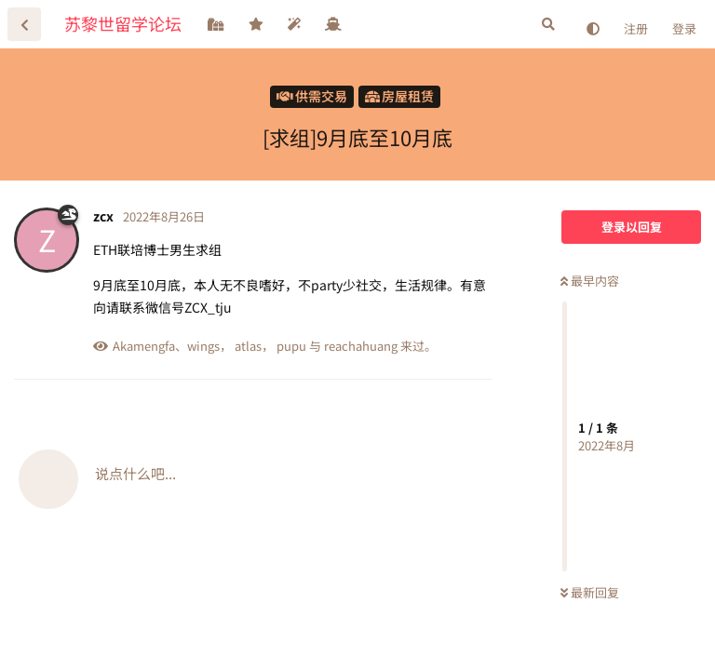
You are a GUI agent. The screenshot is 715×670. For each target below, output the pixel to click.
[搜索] (548, 24)
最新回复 (589, 592)
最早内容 (589, 280)
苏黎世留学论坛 (123, 23)
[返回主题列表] (24, 24)
